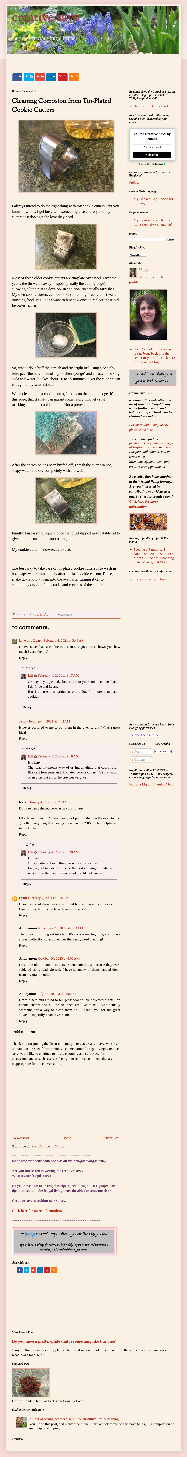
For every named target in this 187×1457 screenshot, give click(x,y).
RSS (74, 77)
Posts (137, 751)
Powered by (152, 164)
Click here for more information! (37, 1211)
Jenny (23, 721)
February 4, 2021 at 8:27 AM (47, 802)
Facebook (17, 77)
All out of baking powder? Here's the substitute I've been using (74, 1419)
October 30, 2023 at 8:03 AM (59, 958)
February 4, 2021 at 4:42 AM (49, 721)
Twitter (29, 77)
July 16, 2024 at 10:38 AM (57, 994)
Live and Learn (31, 640)
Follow (134, 182)
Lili (30, 675)
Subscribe (152, 154)
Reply (23, 658)
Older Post (111, 1138)
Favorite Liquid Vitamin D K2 (150, 784)
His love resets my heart (151, 106)
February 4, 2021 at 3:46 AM (64, 640)
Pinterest (62, 77)
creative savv (46, 18)
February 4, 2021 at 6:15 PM (48, 898)
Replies (29, 668)
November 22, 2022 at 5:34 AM (60, 928)
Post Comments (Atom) (48, 1146)
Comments (141, 759)
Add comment (24, 1032)
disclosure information (150, 579)
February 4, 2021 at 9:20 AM (58, 852)
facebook (135, 443)
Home (66, 1138)
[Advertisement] (66, 60)
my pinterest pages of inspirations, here (151, 445)
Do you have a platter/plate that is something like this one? (64, 1341)
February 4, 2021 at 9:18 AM (58, 756)
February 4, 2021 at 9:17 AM (58, 675)
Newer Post (21, 1138)
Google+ (40, 77)
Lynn (23, 898)
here (167, 447)
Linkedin (51, 77)
